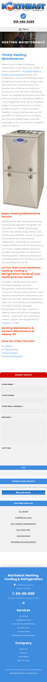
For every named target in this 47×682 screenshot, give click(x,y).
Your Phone (8, 395)
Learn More (23, 492)
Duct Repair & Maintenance (23, 524)
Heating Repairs (10, 353)
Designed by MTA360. (18, 673)
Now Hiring (23, 657)
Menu (24, 29)
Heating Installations (12, 356)
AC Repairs (7, 346)
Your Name (8, 384)
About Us (23, 649)
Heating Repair (23, 536)
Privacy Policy (32, 673)
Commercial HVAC (23, 517)
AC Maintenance (10, 349)
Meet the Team (23, 660)
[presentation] (19, 465)
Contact (6, 323)
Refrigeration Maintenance (23, 542)
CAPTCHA (6, 448)
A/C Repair (23, 511)
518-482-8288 (23, 22)
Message (7, 417)
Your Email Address (13, 406)
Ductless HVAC (23, 530)
